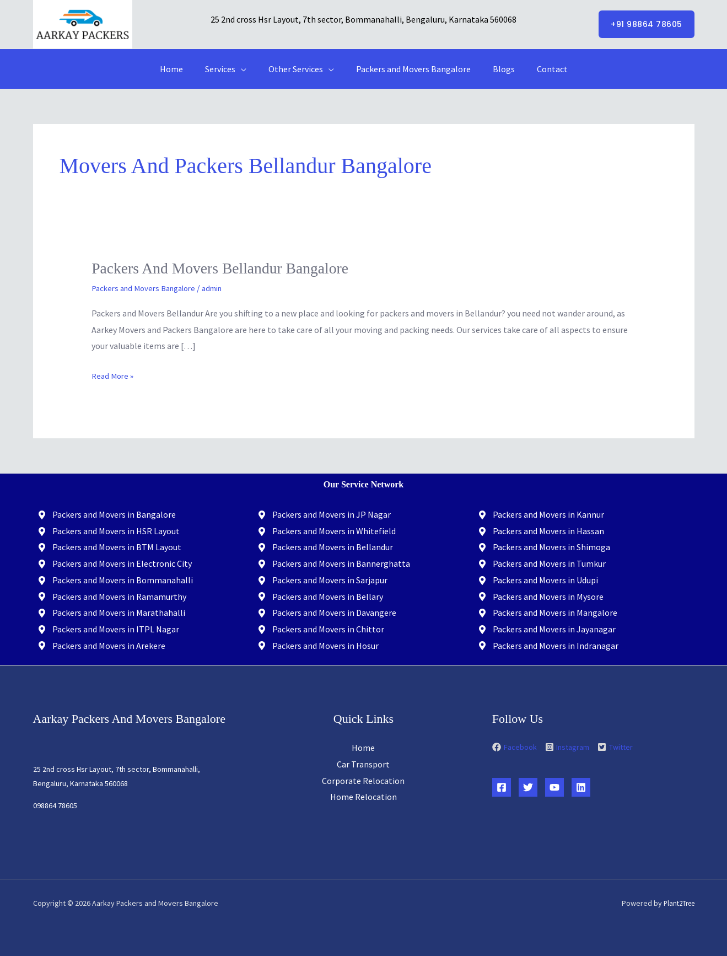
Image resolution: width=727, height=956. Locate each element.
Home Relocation (363, 796)
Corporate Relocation (363, 780)
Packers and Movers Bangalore (411, 68)
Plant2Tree (676, 902)
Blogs (497, 68)
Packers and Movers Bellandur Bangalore (231, 268)
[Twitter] (528, 787)
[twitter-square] (615, 747)
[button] (646, 24)
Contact (541, 68)
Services (227, 68)
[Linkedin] (581, 787)
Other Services (298, 68)
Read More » (114, 374)
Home (182, 68)
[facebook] (517, 747)
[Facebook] (501, 787)
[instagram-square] (570, 747)
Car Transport (363, 764)
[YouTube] (554, 787)
